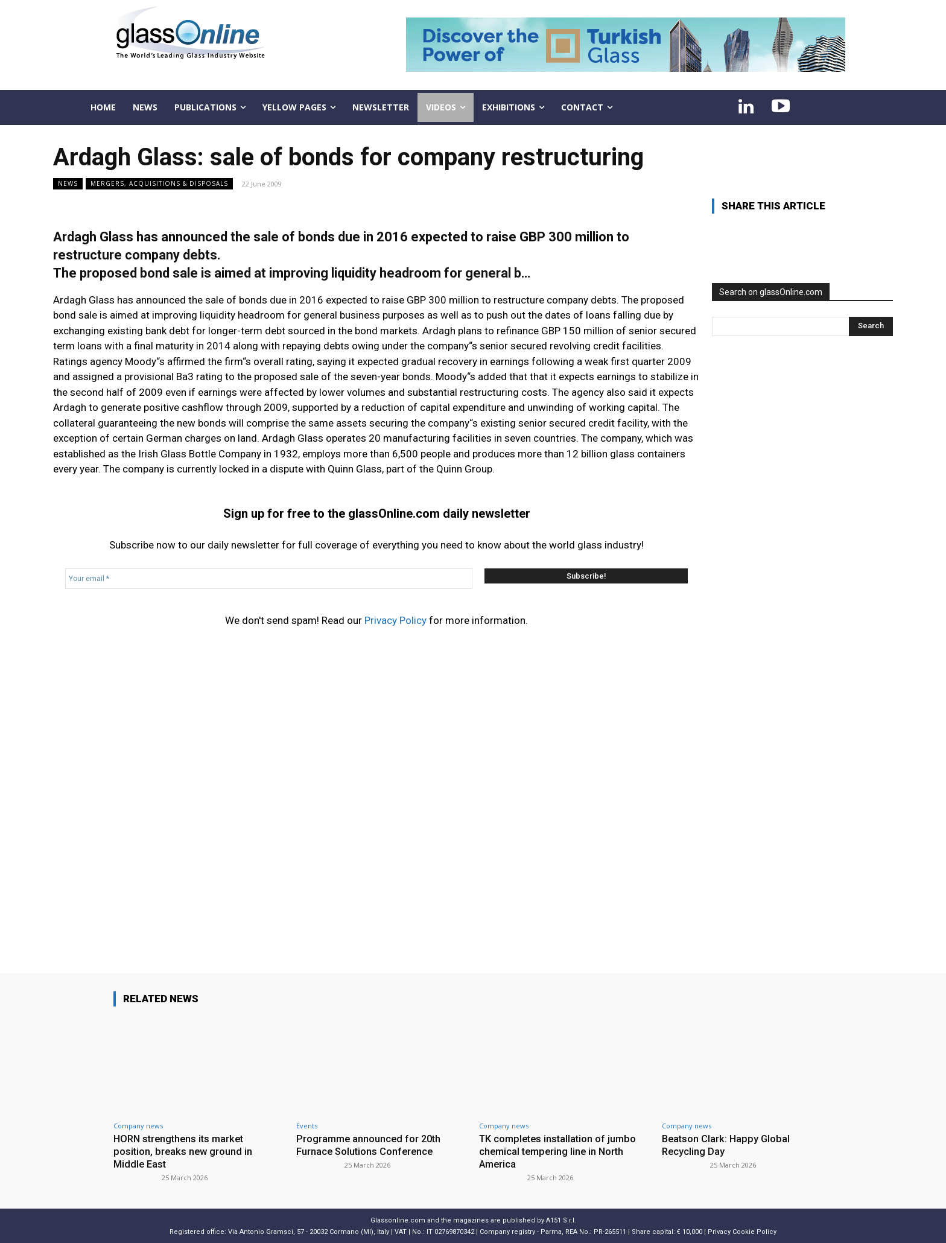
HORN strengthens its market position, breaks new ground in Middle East (184, 1151)
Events (306, 1125)
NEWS (68, 183)
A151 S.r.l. (561, 1219)
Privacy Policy (395, 620)
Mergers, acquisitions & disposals (159, 183)
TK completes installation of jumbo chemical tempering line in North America (560, 1151)
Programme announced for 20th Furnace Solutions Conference (370, 1145)
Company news (138, 1125)
